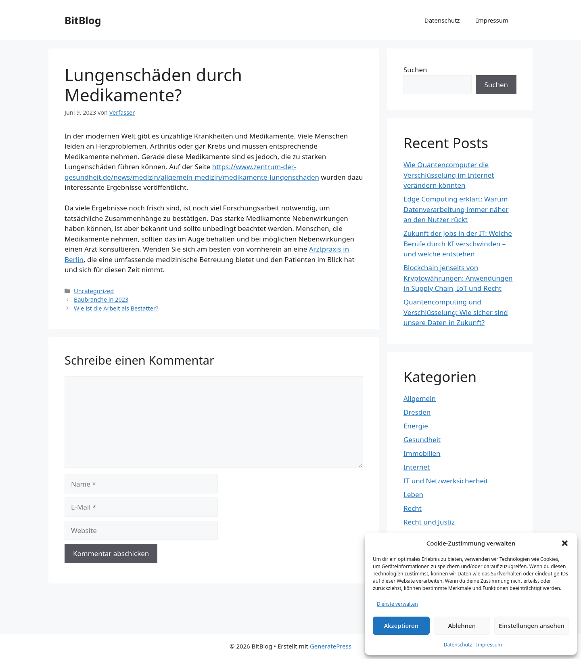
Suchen (415, 69)
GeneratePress (330, 646)
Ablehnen (462, 625)
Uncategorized (94, 291)
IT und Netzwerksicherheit (445, 480)
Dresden (417, 412)
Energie (415, 425)
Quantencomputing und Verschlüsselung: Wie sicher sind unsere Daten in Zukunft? (455, 312)
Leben (413, 494)
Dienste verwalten (397, 603)
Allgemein (419, 398)
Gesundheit (422, 439)
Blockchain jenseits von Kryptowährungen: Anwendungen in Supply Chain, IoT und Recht (458, 278)
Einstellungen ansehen (531, 625)
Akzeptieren (401, 625)
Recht (412, 508)
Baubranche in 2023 (101, 299)
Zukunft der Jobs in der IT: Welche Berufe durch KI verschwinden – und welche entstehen (457, 243)
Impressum (489, 644)
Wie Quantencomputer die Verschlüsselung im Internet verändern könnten (448, 175)
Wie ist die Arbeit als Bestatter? (116, 308)
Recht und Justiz (429, 522)
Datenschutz (458, 644)
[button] (565, 543)
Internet (416, 467)
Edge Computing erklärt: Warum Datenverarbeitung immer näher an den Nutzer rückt (455, 209)
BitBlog (83, 20)
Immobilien (422, 453)
